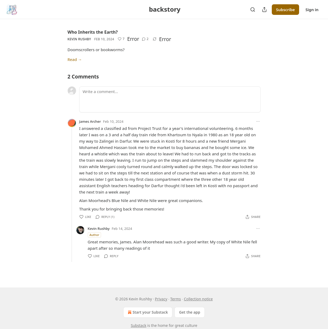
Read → (75, 59)
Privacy (161, 298)
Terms (175, 298)
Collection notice (198, 298)
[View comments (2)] (145, 39)
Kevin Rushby (79, 39)
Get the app (189, 312)
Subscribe (285, 9)
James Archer (90, 121)
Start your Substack (147, 312)
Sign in (311, 9)
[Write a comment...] (170, 99)
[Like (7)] (121, 39)
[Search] (252, 9)
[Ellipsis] (258, 121)
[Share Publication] (264, 9)
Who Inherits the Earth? (93, 32)
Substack (138, 325)
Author (94, 235)
